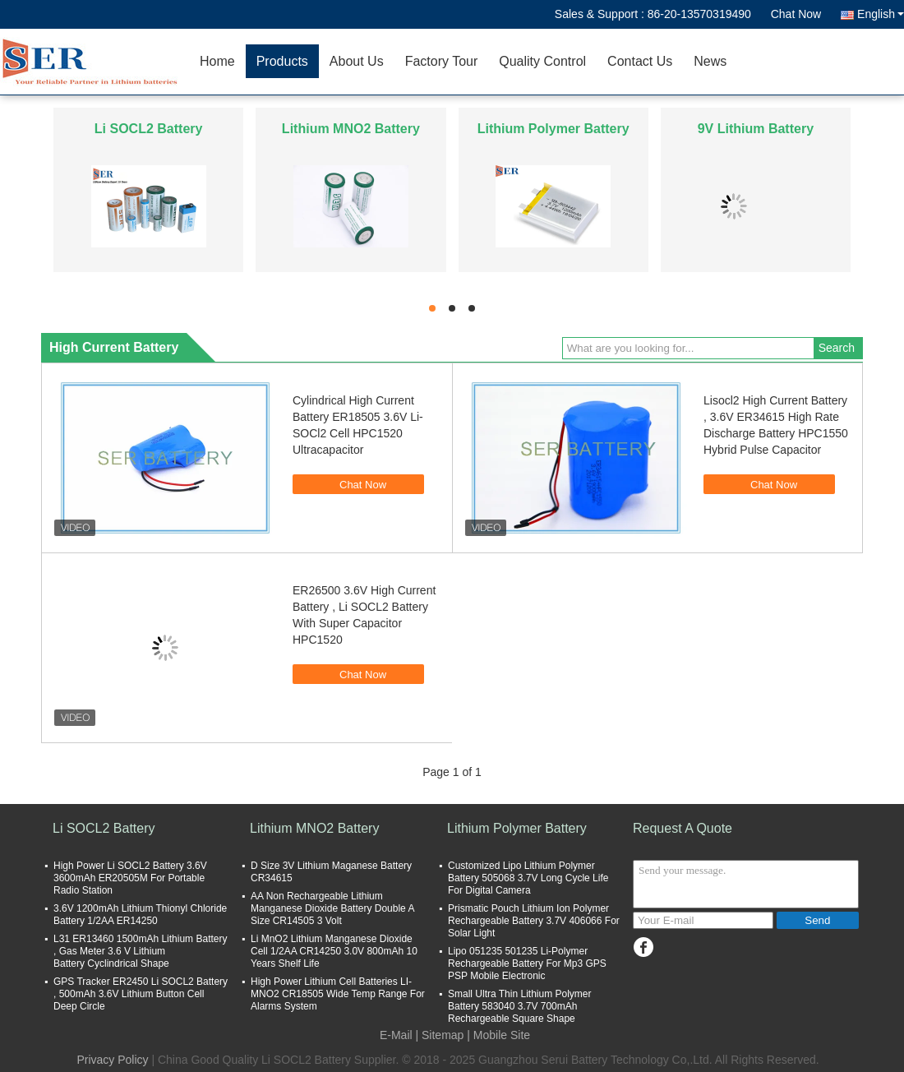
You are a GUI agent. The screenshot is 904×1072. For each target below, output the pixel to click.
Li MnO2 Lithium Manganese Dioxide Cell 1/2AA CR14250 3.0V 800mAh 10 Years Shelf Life (334, 951)
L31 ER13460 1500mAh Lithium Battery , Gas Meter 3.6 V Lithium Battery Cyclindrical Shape (140, 951)
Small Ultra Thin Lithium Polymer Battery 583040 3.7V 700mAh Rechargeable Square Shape (520, 1006)
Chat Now (796, 14)
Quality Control (542, 61)
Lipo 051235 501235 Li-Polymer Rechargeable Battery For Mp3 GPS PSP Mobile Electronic (527, 963)
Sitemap (443, 1035)
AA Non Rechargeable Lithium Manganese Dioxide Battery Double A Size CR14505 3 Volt (332, 908)
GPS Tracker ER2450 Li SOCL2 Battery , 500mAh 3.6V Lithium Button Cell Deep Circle (140, 994)
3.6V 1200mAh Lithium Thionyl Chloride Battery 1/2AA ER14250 (140, 914)
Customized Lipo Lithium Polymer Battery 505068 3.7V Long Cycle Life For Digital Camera (528, 878)
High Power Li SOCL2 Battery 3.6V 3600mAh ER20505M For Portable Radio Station (130, 878)
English (880, 14)
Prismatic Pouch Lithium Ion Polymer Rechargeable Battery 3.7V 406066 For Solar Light (534, 921)
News (710, 61)
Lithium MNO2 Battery (351, 129)
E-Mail (396, 1035)
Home (217, 61)
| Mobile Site (498, 1035)
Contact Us (639, 61)
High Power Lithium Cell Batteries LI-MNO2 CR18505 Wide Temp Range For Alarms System (338, 994)
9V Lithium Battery (756, 129)
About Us (357, 61)
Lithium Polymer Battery (553, 129)
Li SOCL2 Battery (149, 129)
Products (282, 61)
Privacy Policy (112, 1059)
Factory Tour (441, 61)
